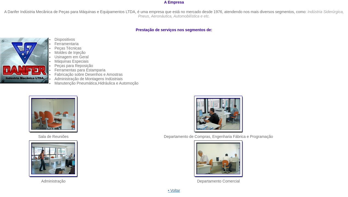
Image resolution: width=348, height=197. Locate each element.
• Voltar (174, 190)
